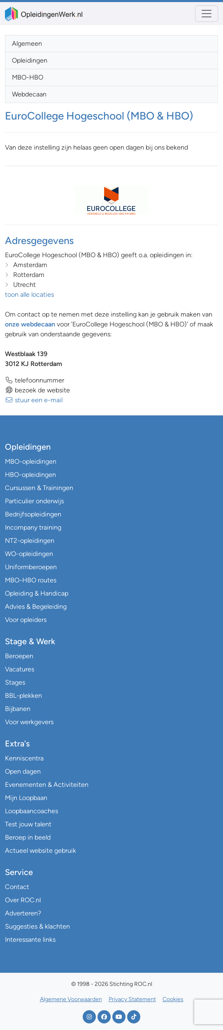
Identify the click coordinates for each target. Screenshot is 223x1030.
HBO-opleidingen (30, 475)
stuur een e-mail (34, 400)
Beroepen (19, 656)
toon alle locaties (29, 294)
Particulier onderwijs (34, 501)
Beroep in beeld (28, 837)
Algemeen (27, 43)
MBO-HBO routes (30, 580)
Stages (15, 682)
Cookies (173, 999)
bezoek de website (37, 390)
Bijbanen (17, 709)
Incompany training (33, 527)
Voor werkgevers (29, 722)
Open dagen (23, 771)
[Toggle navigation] (206, 13)
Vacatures (19, 669)
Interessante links (30, 939)
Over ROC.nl (23, 900)
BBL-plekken (23, 695)
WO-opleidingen (29, 554)
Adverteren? (23, 913)
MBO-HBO (27, 77)
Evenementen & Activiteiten (46, 784)
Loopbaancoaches (31, 811)
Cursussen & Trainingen (39, 488)
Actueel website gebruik (40, 850)
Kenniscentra (24, 758)
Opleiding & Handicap (36, 593)
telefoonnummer (34, 380)
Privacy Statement (132, 999)
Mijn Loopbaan (26, 798)
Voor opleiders (25, 620)
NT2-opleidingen (29, 540)
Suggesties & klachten (37, 926)
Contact (17, 887)
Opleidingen (29, 60)
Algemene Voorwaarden (71, 999)
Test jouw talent (28, 824)
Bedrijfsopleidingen (33, 514)
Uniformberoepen (31, 567)
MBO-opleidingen (30, 461)
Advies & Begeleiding (36, 606)
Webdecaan (29, 94)
